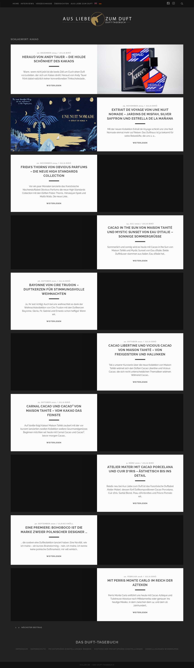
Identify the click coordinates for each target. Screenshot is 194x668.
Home (16, 4)
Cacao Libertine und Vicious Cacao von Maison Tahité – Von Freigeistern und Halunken (140, 350)
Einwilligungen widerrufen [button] (162, 649)
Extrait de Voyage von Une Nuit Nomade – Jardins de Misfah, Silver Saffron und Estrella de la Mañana (140, 114)
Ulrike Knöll (65, 524)
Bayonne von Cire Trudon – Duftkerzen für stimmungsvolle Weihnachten (54, 289)
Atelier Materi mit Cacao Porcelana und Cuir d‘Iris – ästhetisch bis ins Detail (140, 471)
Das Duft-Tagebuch (97, 642)
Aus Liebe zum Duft (82, 4)
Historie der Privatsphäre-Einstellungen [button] (118, 649)
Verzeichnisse (44, 4)
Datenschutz (38, 649)
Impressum (22, 649)
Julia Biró (65, 53)
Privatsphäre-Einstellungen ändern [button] (69, 649)
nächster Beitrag (31, 627)
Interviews (27, 4)
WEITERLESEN (54, 85)
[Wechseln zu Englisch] (95, 3)
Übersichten (61, 4)
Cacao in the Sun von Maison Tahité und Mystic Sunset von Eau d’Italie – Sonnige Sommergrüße (140, 232)
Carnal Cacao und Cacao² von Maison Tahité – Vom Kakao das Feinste (54, 410)
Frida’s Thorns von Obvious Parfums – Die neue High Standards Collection (54, 171)
